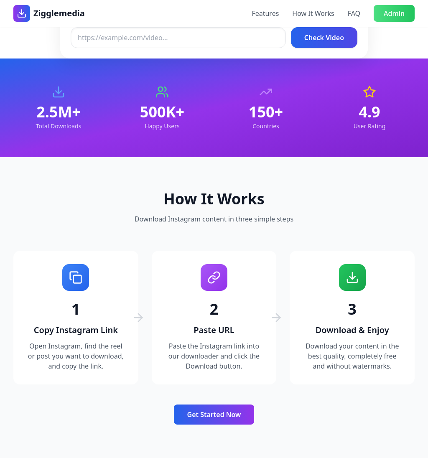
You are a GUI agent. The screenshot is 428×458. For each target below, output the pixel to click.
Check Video (324, 37)
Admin (394, 13)
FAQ (354, 13)
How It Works (313, 13)
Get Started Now (214, 414)
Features (265, 13)
